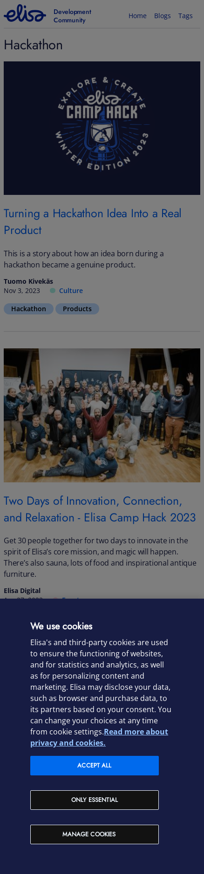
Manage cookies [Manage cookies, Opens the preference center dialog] (89, 834)
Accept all (94, 765)
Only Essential (94, 799)
